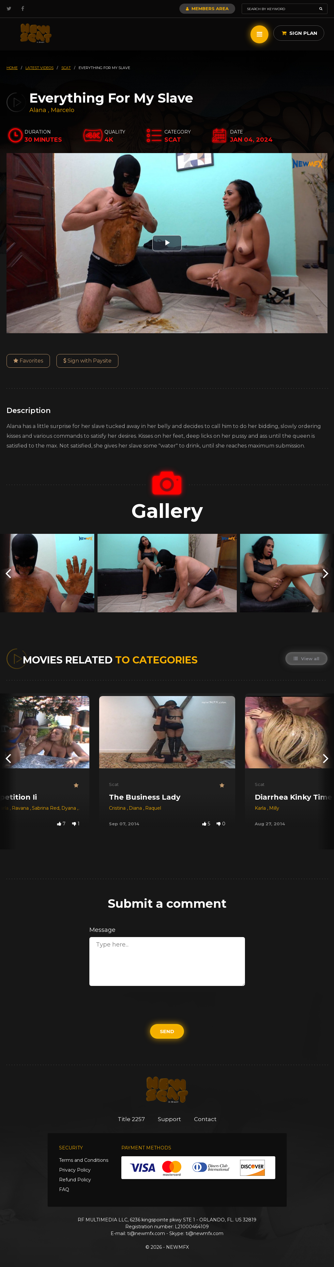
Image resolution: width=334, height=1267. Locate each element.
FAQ (64, 1189)
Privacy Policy (75, 1170)
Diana (136, 808)
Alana (38, 110)
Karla (261, 808)
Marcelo (62, 110)
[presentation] (8, 573)
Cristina (118, 808)
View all (306, 658)
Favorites (28, 361)
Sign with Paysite (87, 361)
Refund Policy (75, 1180)
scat (66, 67)
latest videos (39, 67)
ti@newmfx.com (146, 1233)
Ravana (21, 808)
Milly (274, 808)
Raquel (153, 808)
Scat (114, 784)
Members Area (207, 8)
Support (169, 1119)
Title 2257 (131, 1119)
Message (102, 929)
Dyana (69, 808)
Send (167, 1031)
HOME (12, 67)
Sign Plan (299, 33)
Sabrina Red (45, 808)
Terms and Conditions (83, 1160)
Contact (205, 1119)
